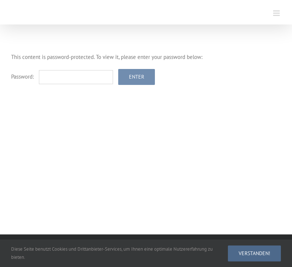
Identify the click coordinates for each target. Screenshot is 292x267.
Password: (62, 76)
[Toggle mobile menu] (277, 13)
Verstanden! (254, 253)
